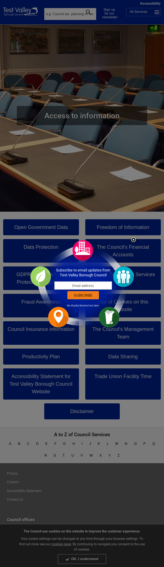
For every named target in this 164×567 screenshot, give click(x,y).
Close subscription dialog (133, 240)
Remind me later (89, 305)
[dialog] (82, 284)
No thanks (73, 305)
